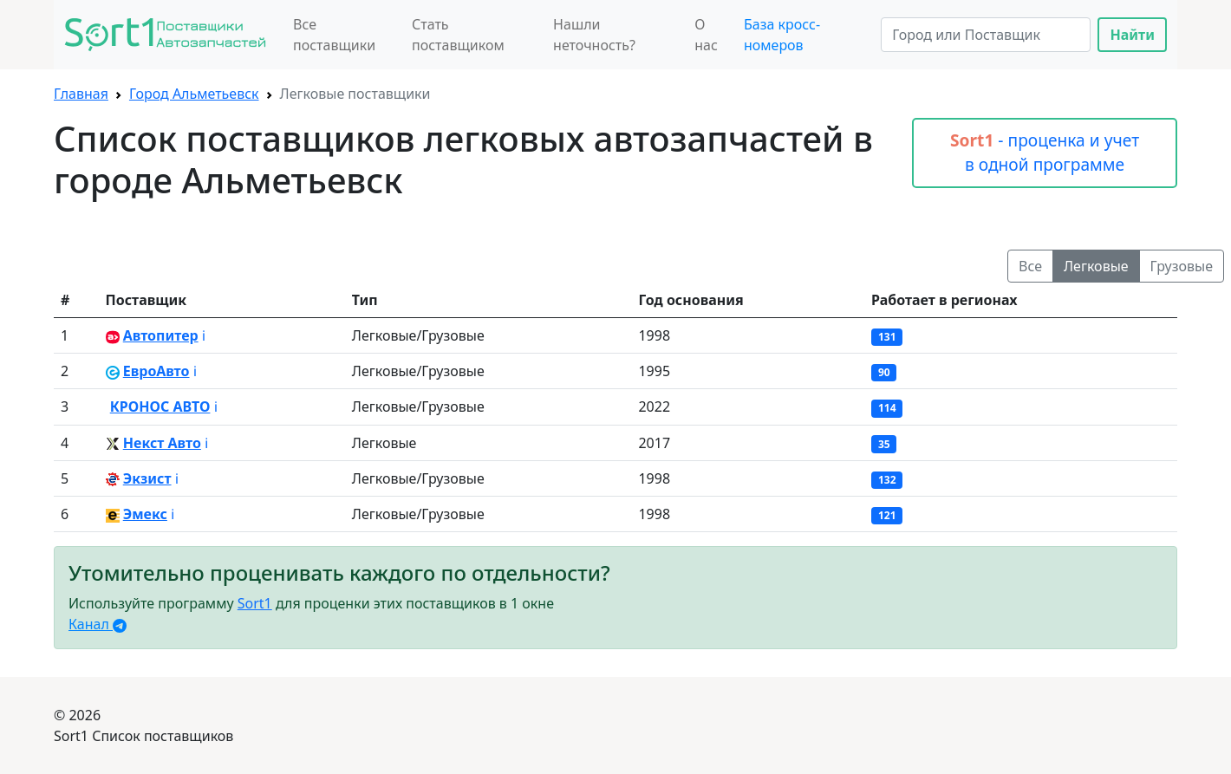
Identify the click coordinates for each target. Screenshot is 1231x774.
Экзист (147, 478)
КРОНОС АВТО (160, 406)
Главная (81, 93)
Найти (1132, 34)
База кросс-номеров (782, 35)
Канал (97, 624)
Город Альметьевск (194, 93)
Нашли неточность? (594, 35)
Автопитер (161, 335)
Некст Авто (162, 442)
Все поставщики (334, 35)
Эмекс (145, 514)
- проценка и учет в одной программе (1044, 152)
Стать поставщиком (458, 35)
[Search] (986, 34)
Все (1030, 266)
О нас (706, 35)
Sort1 (255, 603)
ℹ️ (203, 335)
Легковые (1096, 266)
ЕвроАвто (156, 370)
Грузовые (1181, 266)
